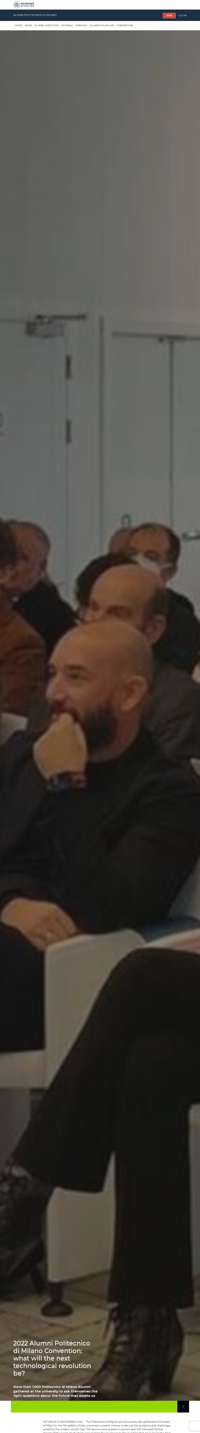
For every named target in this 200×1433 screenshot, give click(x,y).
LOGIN (182, 15)
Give (169, 15)
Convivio (81, 25)
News (28, 25)
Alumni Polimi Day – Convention (111, 25)
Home (18, 25)
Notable (67, 25)
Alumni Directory (47, 25)
